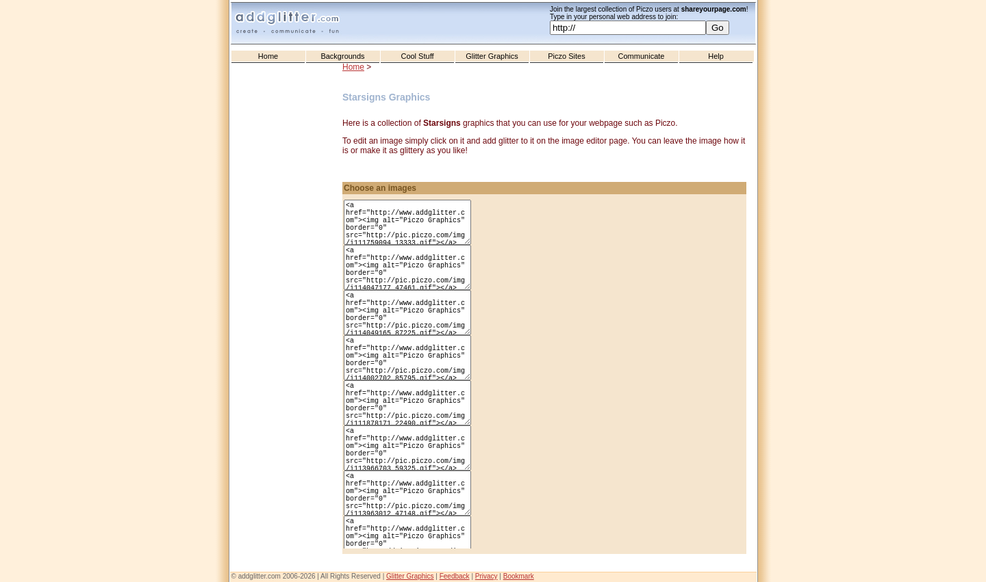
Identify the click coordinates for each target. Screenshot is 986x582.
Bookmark (518, 576)
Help (716, 56)
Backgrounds (342, 56)
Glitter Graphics (492, 56)
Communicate (641, 56)
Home (268, 56)
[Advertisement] (287, 342)
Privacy (486, 576)
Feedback (455, 576)
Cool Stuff (417, 56)
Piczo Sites (566, 56)
